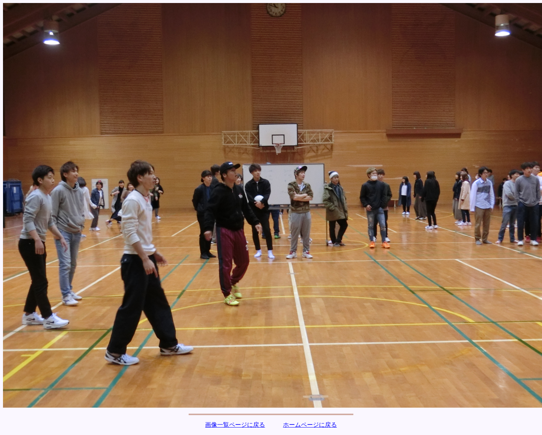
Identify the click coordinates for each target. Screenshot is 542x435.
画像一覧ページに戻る (235, 425)
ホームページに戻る (310, 425)
